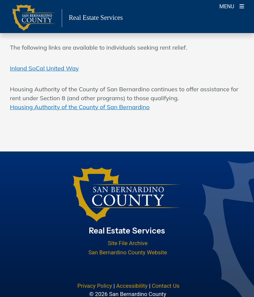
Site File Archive (128, 243)
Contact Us (165, 285)
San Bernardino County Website (127, 252)
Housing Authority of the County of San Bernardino (79, 107)
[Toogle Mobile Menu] (231, 6)
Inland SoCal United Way (44, 68)
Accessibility (132, 285)
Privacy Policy (94, 285)
